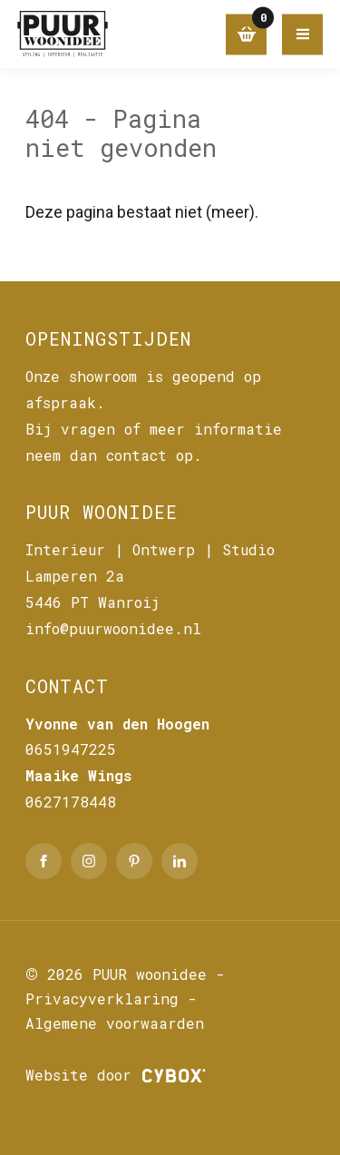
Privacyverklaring (102, 998)
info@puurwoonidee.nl (113, 628)
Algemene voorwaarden (114, 1023)
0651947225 (70, 749)
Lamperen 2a (74, 575)
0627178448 (70, 801)
